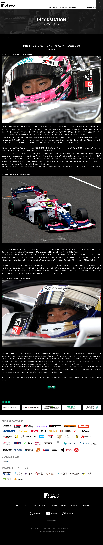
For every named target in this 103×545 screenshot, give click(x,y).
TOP (3, 37)
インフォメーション (11, 37)
